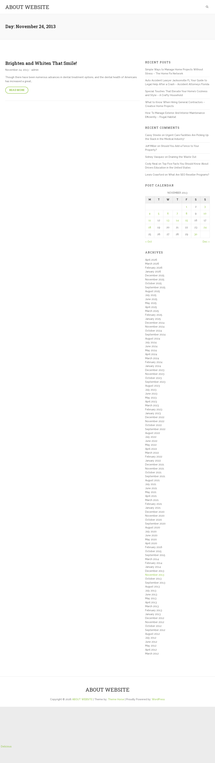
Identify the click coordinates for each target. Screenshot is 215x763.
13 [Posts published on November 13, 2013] (168, 220)
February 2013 (153, 610)
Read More (16, 90)
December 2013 (154, 571)
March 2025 (152, 311)
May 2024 (151, 350)
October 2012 (153, 626)
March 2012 (152, 653)
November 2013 (154, 574)
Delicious (6, 746)
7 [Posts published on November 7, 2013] (177, 213)
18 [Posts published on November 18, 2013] (149, 227)
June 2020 (151, 535)
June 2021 (151, 488)
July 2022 (150, 436)
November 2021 (154, 468)
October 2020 (153, 519)
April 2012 (151, 649)
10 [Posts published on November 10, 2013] (205, 213)
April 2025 (151, 307)
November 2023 (154, 374)
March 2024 (152, 358)
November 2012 (154, 622)
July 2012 (150, 637)
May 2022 (151, 444)
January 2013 (153, 614)
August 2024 (152, 338)
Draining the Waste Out (182, 156)
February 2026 (153, 267)
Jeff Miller (151, 146)
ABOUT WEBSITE (27, 7)
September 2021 (155, 476)
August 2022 (152, 433)
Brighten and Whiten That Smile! (41, 63)
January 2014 (153, 566)
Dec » (206, 241)
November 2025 (154, 279)
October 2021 (153, 472)
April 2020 (151, 543)
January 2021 (153, 507)
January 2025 (153, 318)
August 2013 (152, 586)
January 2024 (153, 366)
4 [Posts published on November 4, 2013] (149, 213)
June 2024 (151, 346)
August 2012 (152, 633)
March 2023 (152, 405)
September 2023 (155, 381)
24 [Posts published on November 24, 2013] (205, 227)
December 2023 (154, 370)
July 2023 (150, 389)
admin (35, 69)
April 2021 (151, 496)
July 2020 (151, 531)
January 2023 (153, 413)
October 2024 (153, 330)
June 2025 (151, 299)
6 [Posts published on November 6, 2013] (168, 213)
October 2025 (153, 283)
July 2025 (150, 295)
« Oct (148, 241)
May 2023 (151, 397)
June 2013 (151, 594)
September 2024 (155, 334)
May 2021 (150, 492)
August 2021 (152, 480)
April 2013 (151, 602)
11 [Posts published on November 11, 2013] (149, 220)
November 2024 (155, 326)
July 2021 (150, 484)
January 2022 (153, 460)
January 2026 (153, 271)
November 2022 (154, 421)
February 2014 (153, 563)
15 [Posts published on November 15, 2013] (186, 220)
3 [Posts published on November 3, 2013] (205, 206)
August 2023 (152, 385)
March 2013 (152, 606)
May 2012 (150, 645)
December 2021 (154, 464)
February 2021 (153, 504)
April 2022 (151, 448)
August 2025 (152, 291)
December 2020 (155, 511)
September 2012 (155, 630)
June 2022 (151, 441)
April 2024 (151, 354)
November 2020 (155, 515)
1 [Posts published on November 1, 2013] (186, 206)
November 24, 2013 (17, 69)
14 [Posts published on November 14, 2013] (177, 220)
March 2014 (152, 559)
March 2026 (152, 263)
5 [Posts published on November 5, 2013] (158, 213)
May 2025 (151, 303)
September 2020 (155, 523)
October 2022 (153, 425)
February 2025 (153, 314)
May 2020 (151, 539)
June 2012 (151, 641)
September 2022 (155, 429)
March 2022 (152, 452)
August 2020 (152, 527)
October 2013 (153, 578)
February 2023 (153, 409)
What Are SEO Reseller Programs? (188, 174)
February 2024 (153, 362)
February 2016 (153, 547)
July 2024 (151, 342)
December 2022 (154, 417)
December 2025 (154, 275)
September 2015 (155, 555)
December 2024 (155, 322)
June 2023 (151, 393)
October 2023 (153, 378)
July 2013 (150, 590)
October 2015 (153, 551)
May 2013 (150, 598)
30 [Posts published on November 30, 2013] (195, 234)
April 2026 (151, 259)
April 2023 (151, 401)
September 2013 (155, 582)
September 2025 (155, 287)
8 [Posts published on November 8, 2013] (186, 213)
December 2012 (154, 618)
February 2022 (153, 456)
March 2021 (152, 500)
